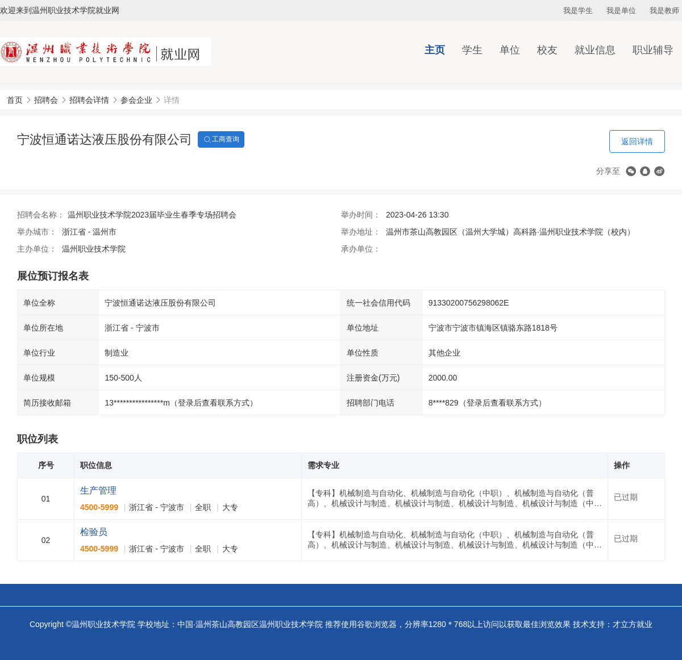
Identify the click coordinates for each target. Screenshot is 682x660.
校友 (547, 50)
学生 (472, 50)
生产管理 (98, 490)
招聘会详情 (89, 100)
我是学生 (578, 10)
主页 (435, 50)
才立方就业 (632, 624)
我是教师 (664, 10)
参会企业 (136, 100)
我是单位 (621, 10)
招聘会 (46, 100)
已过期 (626, 497)
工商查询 (221, 139)
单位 (510, 50)
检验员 (93, 532)
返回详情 (637, 141)
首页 (15, 100)
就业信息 (595, 50)
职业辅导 (653, 50)
